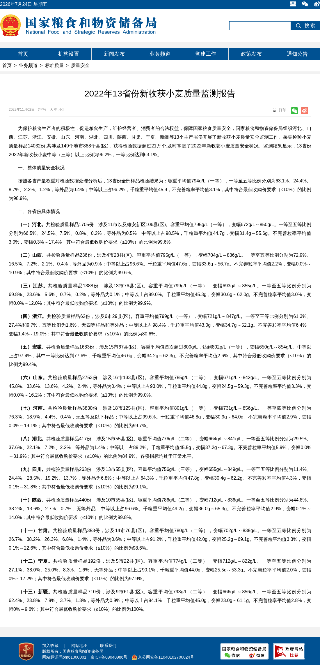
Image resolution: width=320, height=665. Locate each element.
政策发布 (251, 54)
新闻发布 (114, 54)
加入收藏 (50, 645)
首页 (23, 54)
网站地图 (79, 645)
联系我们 (108, 645)
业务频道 (160, 54)
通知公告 (297, 54)
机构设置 (68, 54)
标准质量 (54, 65)
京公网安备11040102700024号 (166, 657)
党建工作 (205, 54)
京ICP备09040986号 (109, 657)
